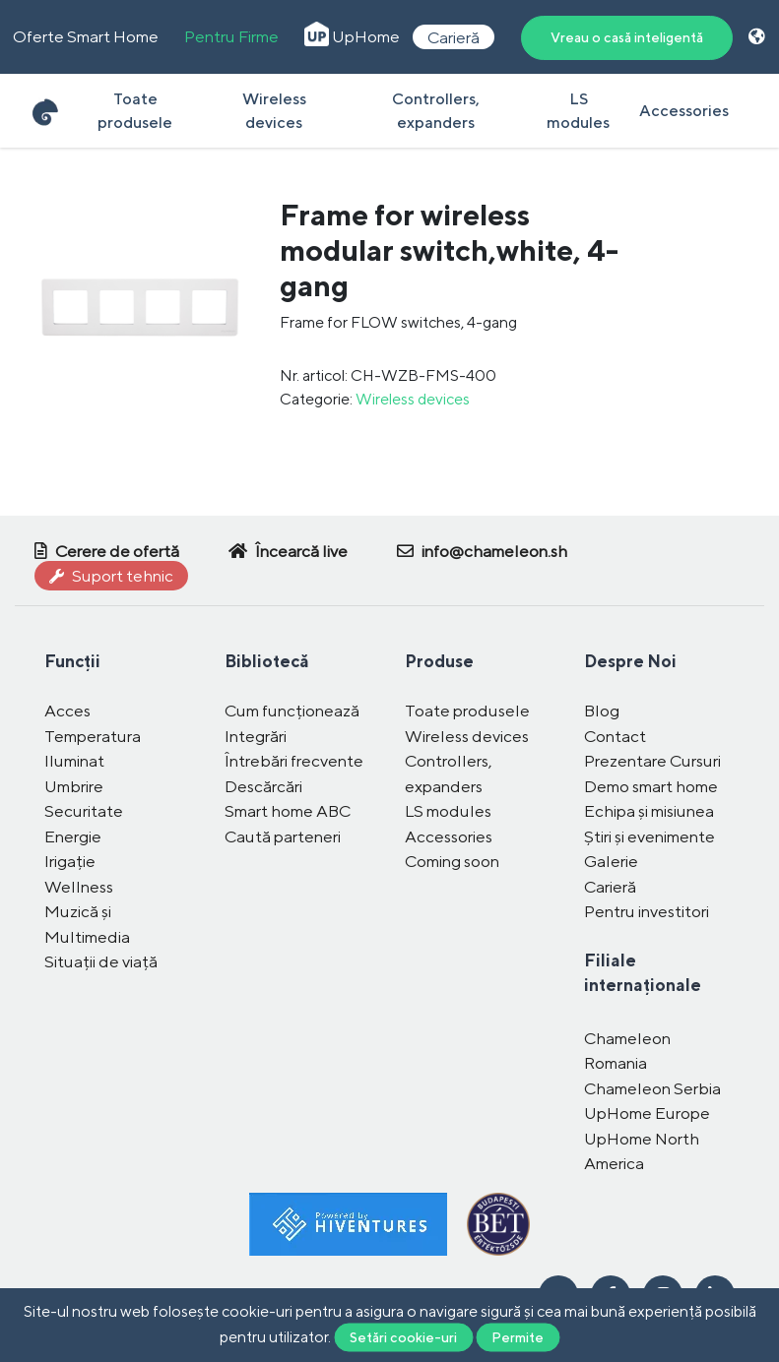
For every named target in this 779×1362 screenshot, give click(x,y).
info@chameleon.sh (482, 551)
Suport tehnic (111, 576)
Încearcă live (288, 551)
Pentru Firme (231, 36)
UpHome (352, 36)
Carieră (453, 36)
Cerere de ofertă (106, 551)
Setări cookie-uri (403, 1336)
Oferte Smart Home (86, 36)
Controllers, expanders (436, 111)
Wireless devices (274, 111)
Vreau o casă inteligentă (627, 37)
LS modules (578, 111)
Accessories (684, 110)
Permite (517, 1336)
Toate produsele (134, 111)
